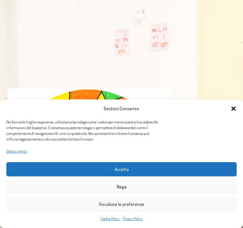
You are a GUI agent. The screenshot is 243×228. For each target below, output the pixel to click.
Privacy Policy (132, 218)
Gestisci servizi (16, 151)
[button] (233, 108)
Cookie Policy (110, 218)
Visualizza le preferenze (121, 204)
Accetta (122, 169)
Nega (122, 187)
